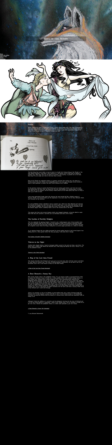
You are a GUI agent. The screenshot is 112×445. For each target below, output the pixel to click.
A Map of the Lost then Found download (39, 268)
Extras (1, 57)
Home (1, 54)
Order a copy (3, 56)
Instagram (2, 58)
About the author (4, 55)
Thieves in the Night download (36, 252)
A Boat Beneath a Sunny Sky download (38, 308)
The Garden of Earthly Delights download (39, 236)
